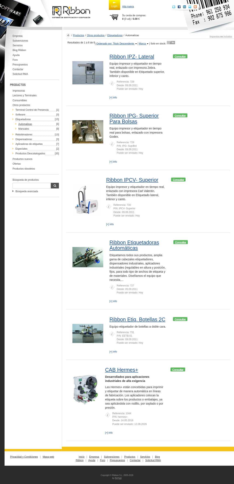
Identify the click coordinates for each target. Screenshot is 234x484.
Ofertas (17, 163)
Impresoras (19, 90)
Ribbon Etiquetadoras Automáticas (134, 245)
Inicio (82, 456)
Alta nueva (128, 6)
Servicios (18, 45)
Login (114, 4)
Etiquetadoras (23, 119)
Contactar (18, 69)
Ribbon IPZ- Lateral (131, 56)
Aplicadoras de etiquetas (28, 144)
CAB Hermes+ (121, 370)
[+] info (113, 97)
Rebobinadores (23, 134)
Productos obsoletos (24, 168)
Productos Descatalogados (30, 153)
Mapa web (48, 456)
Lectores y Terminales (25, 95)
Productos (78, 35)
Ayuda (16, 55)
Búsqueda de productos (26, 179)
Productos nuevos (22, 159)
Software (20, 114)
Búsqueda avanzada (26, 191)
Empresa (17, 36)
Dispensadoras (23, 139)
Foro (15, 59)
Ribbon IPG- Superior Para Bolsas (134, 118)
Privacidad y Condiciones (24, 456)
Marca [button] (143, 43)
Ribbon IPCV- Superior (132, 180)
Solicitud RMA (20, 74)
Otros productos (21, 105)
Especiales (21, 148)
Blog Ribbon (19, 50)
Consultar (180, 56)
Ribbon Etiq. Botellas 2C (137, 319)
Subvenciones (20, 40)
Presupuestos (20, 64)
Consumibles (20, 100)
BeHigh (118, 478)
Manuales (23, 128)
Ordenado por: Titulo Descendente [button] (116, 43)
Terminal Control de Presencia (32, 109)
